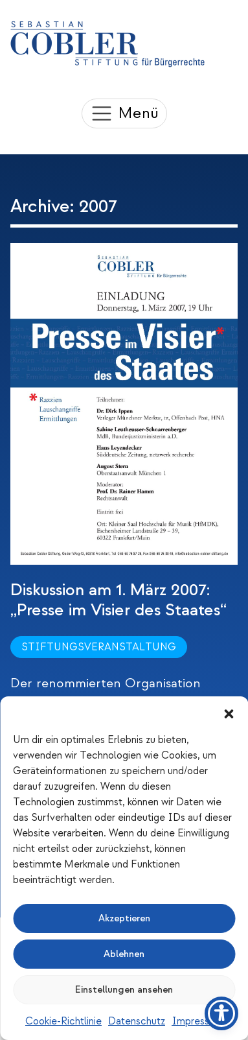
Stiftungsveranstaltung (98, 647)
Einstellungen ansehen (124, 990)
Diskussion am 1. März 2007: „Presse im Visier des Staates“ (118, 600)
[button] (228, 712)
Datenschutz (136, 1021)
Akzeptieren (124, 918)
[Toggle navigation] (124, 113)
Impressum (197, 1021)
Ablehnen (124, 954)
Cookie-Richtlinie (63, 1021)
